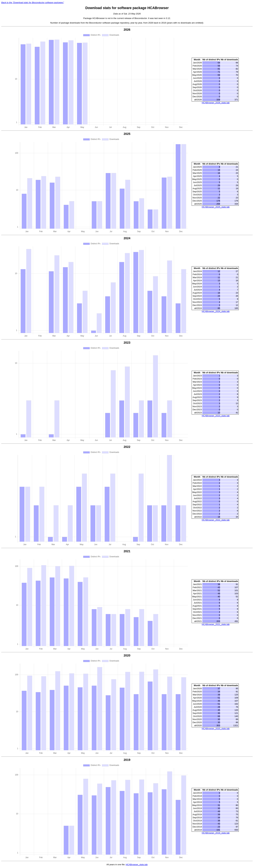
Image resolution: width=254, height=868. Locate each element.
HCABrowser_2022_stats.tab (216, 520)
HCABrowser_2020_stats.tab (216, 728)
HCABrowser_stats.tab (137, 864)
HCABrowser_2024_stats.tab (216, 311)
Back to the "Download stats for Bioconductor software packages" (32, 2)
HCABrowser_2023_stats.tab (216, 415)
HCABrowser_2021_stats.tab (216, 624)
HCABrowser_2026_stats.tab (216, 102)
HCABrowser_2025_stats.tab (216, 207)
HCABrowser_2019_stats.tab (216, 833)
